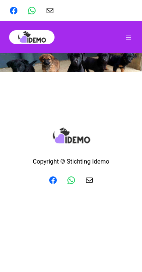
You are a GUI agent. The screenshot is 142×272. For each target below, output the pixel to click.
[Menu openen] (128, 37)
